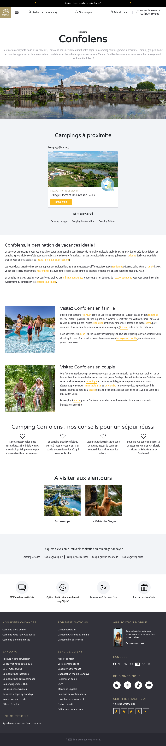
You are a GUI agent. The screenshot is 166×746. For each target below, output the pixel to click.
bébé (82, 334)
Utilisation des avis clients (71, 699)
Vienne (132, 255)
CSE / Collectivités (12, 669)
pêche (148, 322)
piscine (92, 389)
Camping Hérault (67, 629)
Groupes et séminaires (14, 689)
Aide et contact (66, 659)
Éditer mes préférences (70, 709)
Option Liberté (65, 704)
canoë (151, 266)
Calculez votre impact (69, 669)
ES (131, 664)
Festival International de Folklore (53, 259)
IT (149, 664)
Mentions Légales (67, 689)
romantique (91, 381)
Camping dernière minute (16, 639)
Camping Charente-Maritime (73, 634)
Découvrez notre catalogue (17, 664)
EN (125, 664)
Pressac (77, 400)
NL (119, 664)
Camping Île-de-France (70, 639)
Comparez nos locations (15, 674)
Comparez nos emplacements (18, 679)
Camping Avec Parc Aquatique (18, 634)
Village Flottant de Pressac (68, 195)
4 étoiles (124, 327)
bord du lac (110, 385)
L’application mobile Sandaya (73, 674)
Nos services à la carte (14, 699)
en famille (153, 314)
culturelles (97, 322)
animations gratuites (73, 277)
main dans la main (92, 385)
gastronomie (43, 270)
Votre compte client (68, 664)
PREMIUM (86, 314)
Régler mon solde (67, 679)
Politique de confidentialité (72, 694)
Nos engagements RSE (15, 684)
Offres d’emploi (10, 704)
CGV (60, 684)
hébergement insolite (126, 338)
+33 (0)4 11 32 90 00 (32, 723)
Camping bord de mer (14, 629)
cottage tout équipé (46, 281)
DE (143, 664)
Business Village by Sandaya (18, 694)
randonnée (117, 266)
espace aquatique (123, 277)
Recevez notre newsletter (16, 659)
